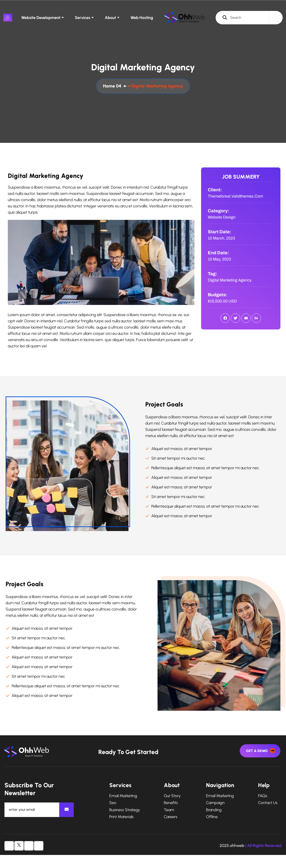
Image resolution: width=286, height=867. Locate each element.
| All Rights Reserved (263, 857)
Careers (170, 829)
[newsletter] (66, 822)
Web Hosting (141, 17)
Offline (212, 829)
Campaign (215, 815)
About (110, 17)
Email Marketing (123, 808)
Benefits (171, 815)
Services (82, 17)
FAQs (262, 808)
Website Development (40, 17)
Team (169, 822)
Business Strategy (124, 822)
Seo (112, 815)
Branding (214, 822)
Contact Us (268, 815)
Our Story (172, 808)
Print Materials (121, 829)
